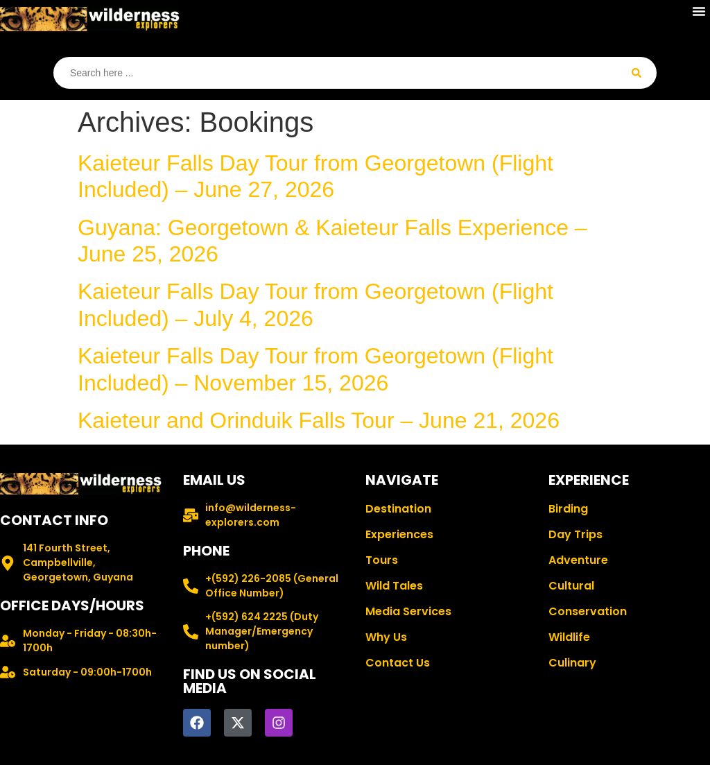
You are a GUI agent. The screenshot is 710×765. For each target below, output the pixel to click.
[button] (699, 11)
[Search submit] (636, 73)
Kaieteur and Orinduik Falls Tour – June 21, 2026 (319, 420)
